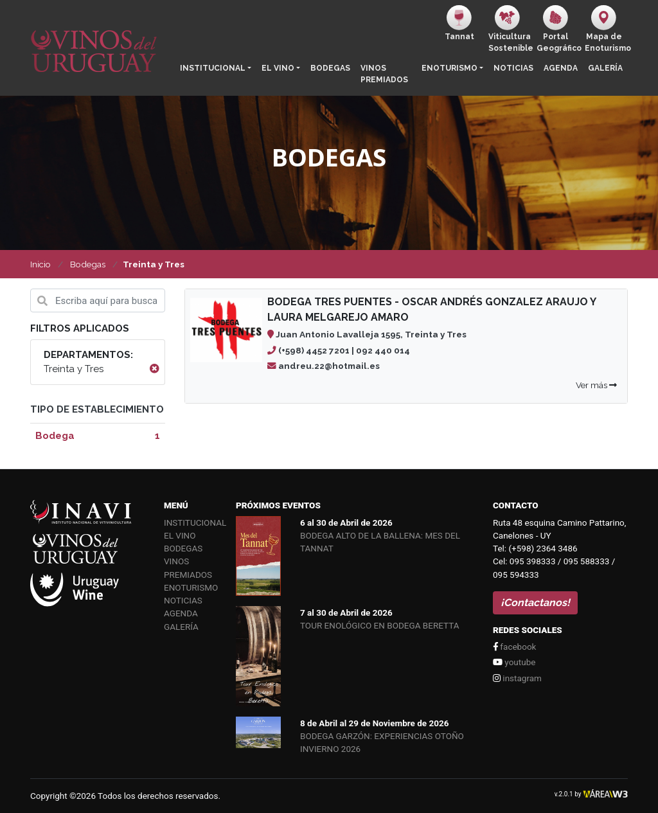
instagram (517, 678)
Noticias (513, 68)
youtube (514, 662)
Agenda (561, 68)
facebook (514, 646)
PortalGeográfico (558, 29)
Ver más (596, 385)
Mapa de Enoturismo (606, 29)
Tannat (459, 23)
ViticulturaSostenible (509, 29)
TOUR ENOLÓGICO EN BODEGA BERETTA (379, 625)
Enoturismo (449, 68)
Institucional (212, 68)
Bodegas (330, 68)
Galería (605, 68)
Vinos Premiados (384, 74)
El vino (278, 68)
